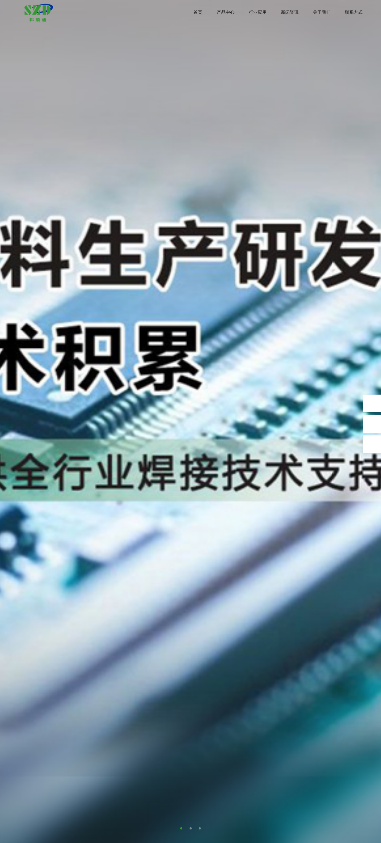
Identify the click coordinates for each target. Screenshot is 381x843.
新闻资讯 (290, 12)
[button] (181, 828)
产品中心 (226, 12)
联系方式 (354, 12)
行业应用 (258, 12)
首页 (197, 12)
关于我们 (322, 12)
